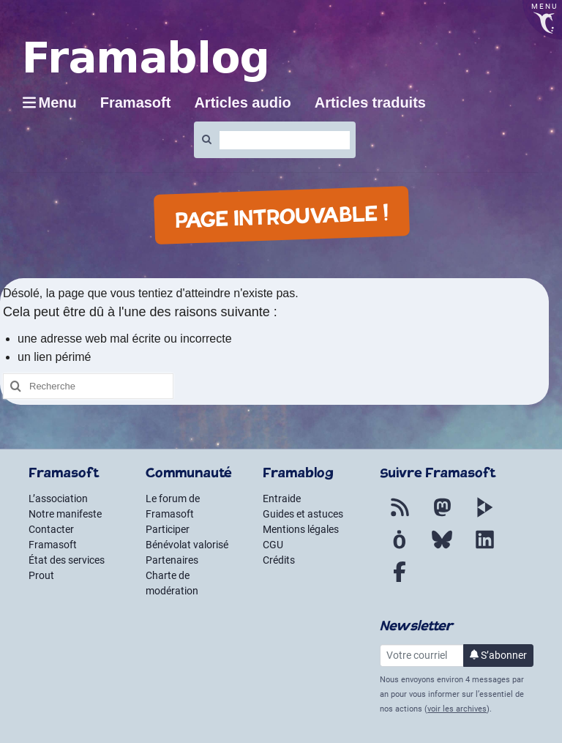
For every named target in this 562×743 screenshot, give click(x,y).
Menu (58, 102)
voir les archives (457, 709)
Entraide (282, 498)
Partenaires (172, 560)
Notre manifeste (65, 514)
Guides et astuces (303, 514)
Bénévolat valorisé (187, 544)
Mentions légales (301, 529)
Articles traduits (370, 102)
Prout (41, 575)
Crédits (279, 560)
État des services (67, 560)
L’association (58, 498)
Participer (168, 529)
